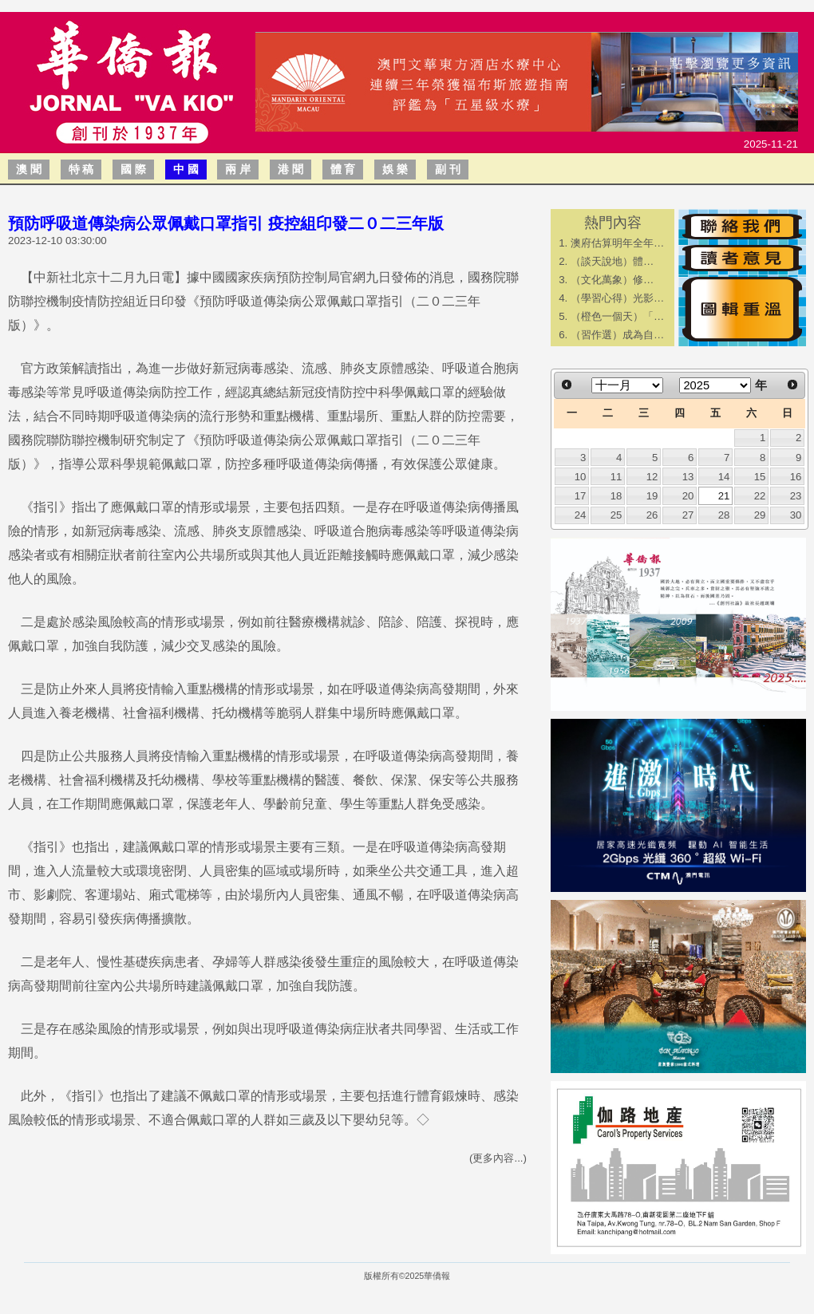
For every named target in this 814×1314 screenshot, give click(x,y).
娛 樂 (395, 169)
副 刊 (447, 169)
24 (581, 515)
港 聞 (290, 169)
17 (581, 496)
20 (688, 496)
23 (796, 496)
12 (652, 477)
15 (760, 477)
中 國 (186, 169)
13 (688, 477)
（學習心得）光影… (617, 298)
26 (652, 515)
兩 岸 (238, 169)
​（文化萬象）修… (612, 280)
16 (796, 477)
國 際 (133, 169)
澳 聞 (28, 169)
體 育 (343, 169)
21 (724, 496)
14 (724, 477)
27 (688, 515)
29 (760, 515)
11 (616, 477)
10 (581, 477)
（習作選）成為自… (617, 335)
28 (724, 515)
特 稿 (81, 169)
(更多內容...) (498, 1158)
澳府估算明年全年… (617, 243)
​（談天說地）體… (612, 261)
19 (652, 496)
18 (616, 496)
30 (796, 515)
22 (760, 496)
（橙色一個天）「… (617, 316)
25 (616, 515)
